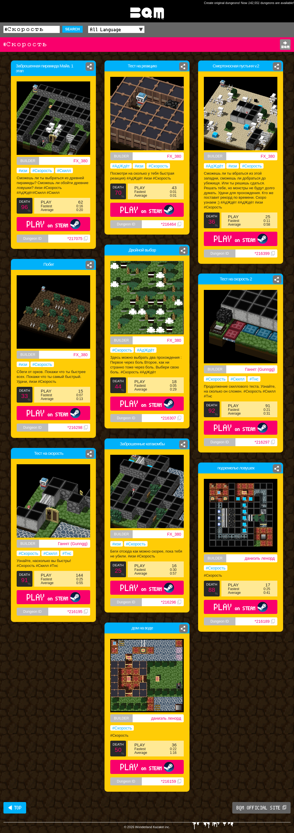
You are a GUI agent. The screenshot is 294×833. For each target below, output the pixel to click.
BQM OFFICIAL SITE (261, 808)
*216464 (171, 224)
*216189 (265, 621)
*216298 (77, 427)
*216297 (265, 442)
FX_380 (81, 161)
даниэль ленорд (260, 558)
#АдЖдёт (121, 166)
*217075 (77, 238)
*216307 (171, 418)
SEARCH (72, 29)
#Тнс (253, 379)
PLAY (53, 224)
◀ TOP (15, 808)
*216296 (171, 602)
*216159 (171, 781)
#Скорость (42, 170)
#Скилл (64, 170)
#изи (23, 170)
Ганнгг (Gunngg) (260, 369)
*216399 (265, 253)
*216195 (77, 611)
